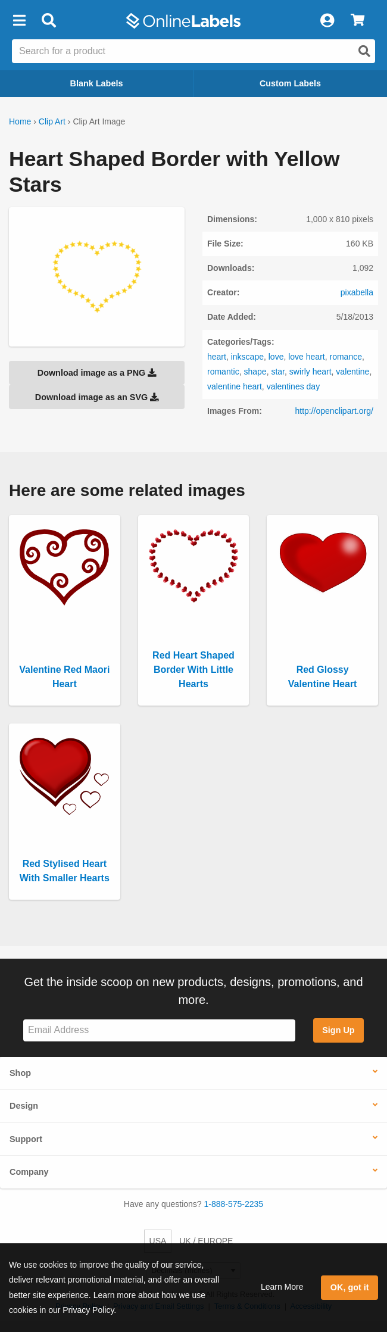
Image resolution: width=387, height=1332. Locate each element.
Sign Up (338, 1030)
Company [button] (29, 1172)
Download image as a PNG (97, 373)
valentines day (293, 386)
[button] (19, 20)
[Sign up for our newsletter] (159, 1030)
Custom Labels (290, 83)
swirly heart (310, 371)
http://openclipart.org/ (334, 411)
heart (216, 356)
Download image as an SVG (97, 397)
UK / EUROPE (206, 1241)
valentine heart (234, 386)
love (276, 356)
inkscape (247, 356)
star (278, 371)
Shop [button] (20, 1073)
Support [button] (26, 1139)
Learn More (282, 1287)
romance (345, 356)
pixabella (357, 292)
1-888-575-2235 (234, 1204)
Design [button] (24, 1105)
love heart (306, 356)
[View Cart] (357, 21)
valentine (352, 371)
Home (20, 121)
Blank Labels (96, 83)
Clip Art (52, 121)
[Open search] (364, 51)
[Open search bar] (48, 20)
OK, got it (349, 1287)
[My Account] (327, 20)
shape (255, 371)
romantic (223, 371)
